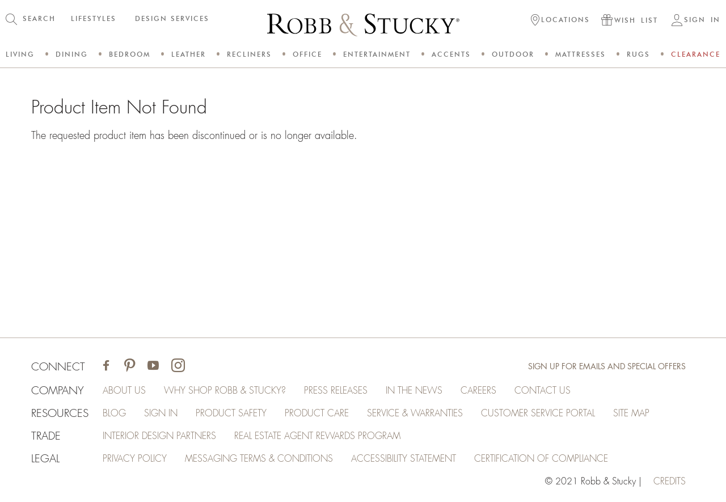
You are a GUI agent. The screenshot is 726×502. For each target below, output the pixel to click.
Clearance (695, 54)
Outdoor (513, 54)
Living (20, 54)
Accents (451, 54)
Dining (72, 54)
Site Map (631, 413)
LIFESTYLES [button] (93, 18)
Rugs (638, 54)
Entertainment (377, 54)
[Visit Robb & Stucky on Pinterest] (129, 366)
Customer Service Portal (538, 413)
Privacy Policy (135, 458)
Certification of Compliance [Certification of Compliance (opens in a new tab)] (541, 458)
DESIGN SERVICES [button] (172, 18)
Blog (114, 413)
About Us (124, 390)
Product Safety (231, 413)
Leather (188, 54)
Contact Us (542, 390)
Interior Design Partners (159, 436)
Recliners (249, 54)
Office (307, 54)
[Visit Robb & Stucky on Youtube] (153, 366)
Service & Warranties (415, 413)
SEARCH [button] (39, 18)
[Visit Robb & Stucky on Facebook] (106, 366)
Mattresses (580, 54)
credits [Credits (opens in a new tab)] (669, 481)
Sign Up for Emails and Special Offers (607, 366)
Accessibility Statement (403, 458)
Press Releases (336, 390)
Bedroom (129, 54)
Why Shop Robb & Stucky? (225, 390)
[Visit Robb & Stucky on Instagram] (178, 366)
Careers (478, 390)
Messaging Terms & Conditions (259, 458)
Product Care (317, 413)
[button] (560, 21)
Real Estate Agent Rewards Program (317, 436)
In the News (414, 390)
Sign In (161, 413)
